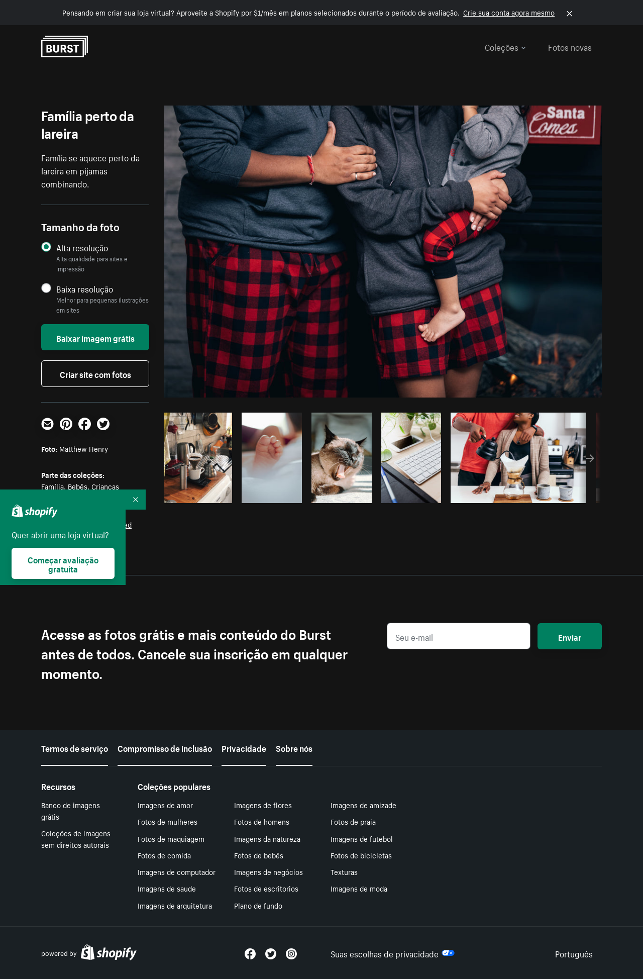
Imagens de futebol (362, 838)
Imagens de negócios (268, 871)
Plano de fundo (258, 905)
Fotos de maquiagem (171, 838)
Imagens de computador (177, 871)
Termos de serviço (74, 747)
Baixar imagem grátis (95, 337)
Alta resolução (82, 247)
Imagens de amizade (363, 804)
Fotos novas (570, 46)
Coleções (505, 46)
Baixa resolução (84, 289)
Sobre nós (294, 747)
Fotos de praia (353, 821)
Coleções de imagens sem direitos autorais (76, 838)
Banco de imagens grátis (70, 810)
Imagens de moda (359, 888)
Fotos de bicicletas (361, 854)
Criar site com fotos (95, 373)
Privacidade (244, 747)
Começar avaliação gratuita (63, 563)
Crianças (105, 486)
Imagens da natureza (267, 838)
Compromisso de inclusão (165, 747)
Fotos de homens (261, 821)
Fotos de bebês (258, 854)
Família (52, 486)
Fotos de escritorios (266, 888)
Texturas (344, 871)
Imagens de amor (165, 804)
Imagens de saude (167, 888)
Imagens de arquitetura (175, 905)
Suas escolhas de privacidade (393, 952)
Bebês (77, 486)
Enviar (569, 636)
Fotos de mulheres (167, 821)
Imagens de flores (263, 804)
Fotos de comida (164, 854)
